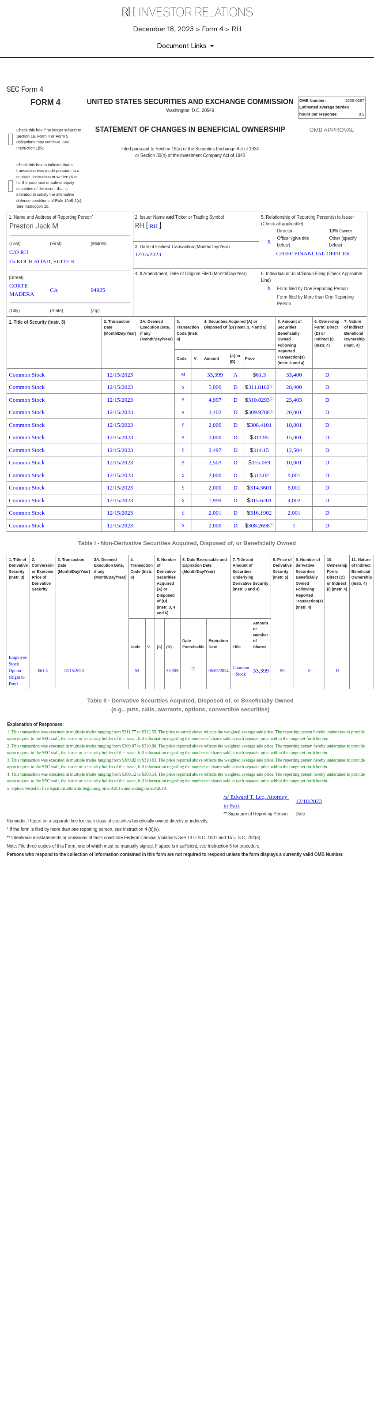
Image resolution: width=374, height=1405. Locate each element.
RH (139, 225)
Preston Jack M (33, 226)
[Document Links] (187, 46)
